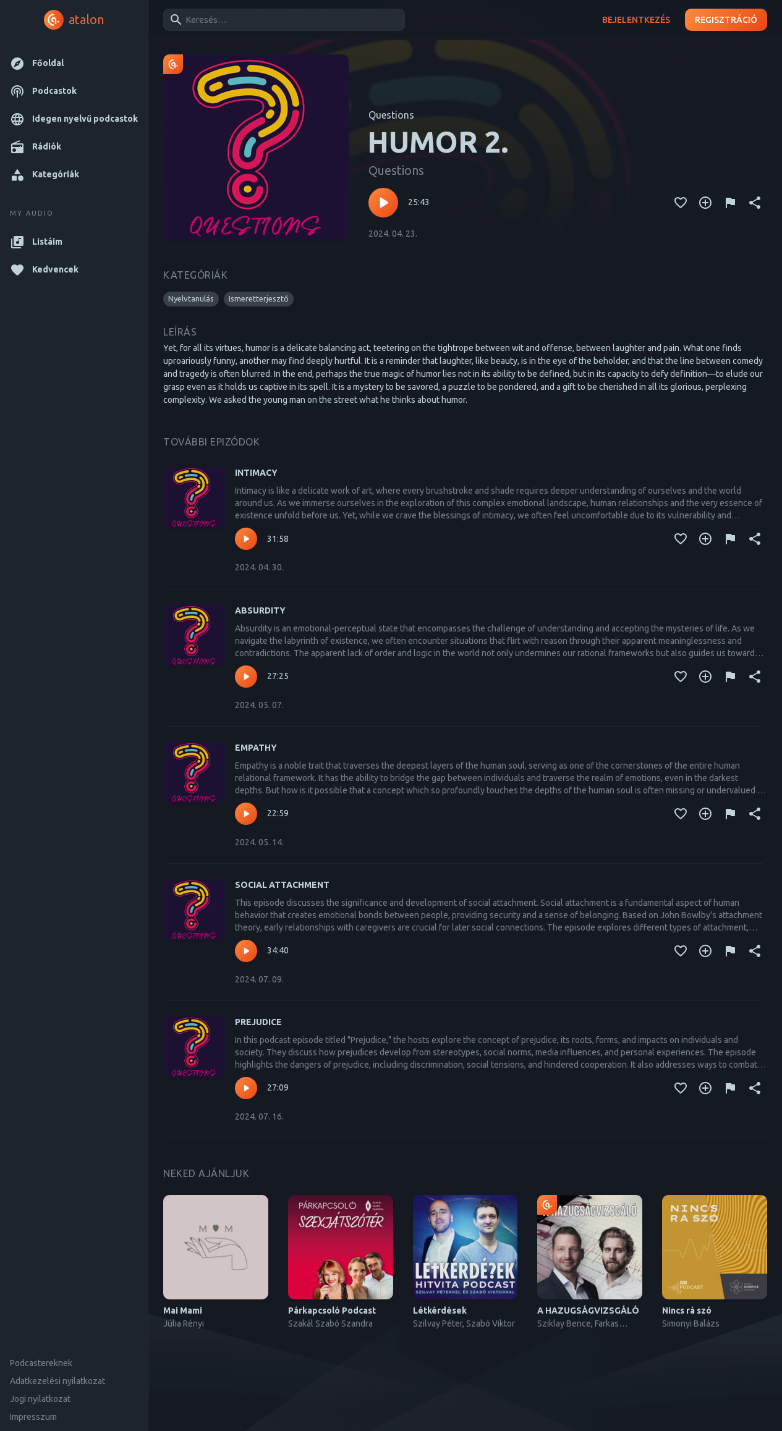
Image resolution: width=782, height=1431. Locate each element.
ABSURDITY (260, 610)
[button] (74, 63)
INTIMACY (256, 473)
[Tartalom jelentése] (730, 202)
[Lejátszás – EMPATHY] (246, 814)
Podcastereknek (41, 1363)
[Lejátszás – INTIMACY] (246, 539)
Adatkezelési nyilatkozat (57, 1381)
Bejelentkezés (636, 20)
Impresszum (33, 1417)
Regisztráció (726, 20)
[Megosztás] (754, 202)
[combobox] (282, 19)
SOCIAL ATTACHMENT (282, 885)
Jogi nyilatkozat (40, 1399)
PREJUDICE (258, 1022)
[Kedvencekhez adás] (680, 202)
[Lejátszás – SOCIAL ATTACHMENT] (246, 951)
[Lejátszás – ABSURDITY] (246, 676)
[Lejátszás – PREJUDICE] (246, 1088)
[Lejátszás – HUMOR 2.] (383, 202)
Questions (391, 114)
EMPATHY (256, 748)
